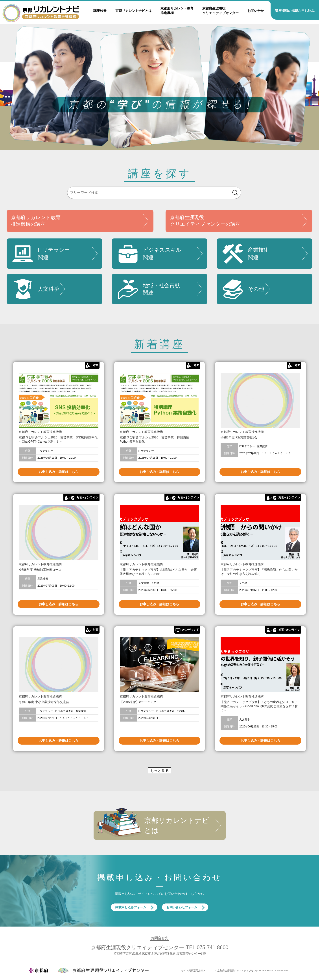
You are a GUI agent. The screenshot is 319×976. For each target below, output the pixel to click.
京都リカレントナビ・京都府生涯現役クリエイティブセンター (40, 13)
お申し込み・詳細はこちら (58, 472)
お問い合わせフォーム (181, 907)
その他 (242, 289)
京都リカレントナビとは (133, 11)
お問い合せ (255, 11)
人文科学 (35, 289)
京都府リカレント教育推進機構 (177, 10)
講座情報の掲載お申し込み (295, 11)
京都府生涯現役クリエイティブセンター (220, 10)
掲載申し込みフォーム (130, 907)
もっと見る (159, 771)
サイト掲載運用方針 (192, 970)
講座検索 (100, 11)
